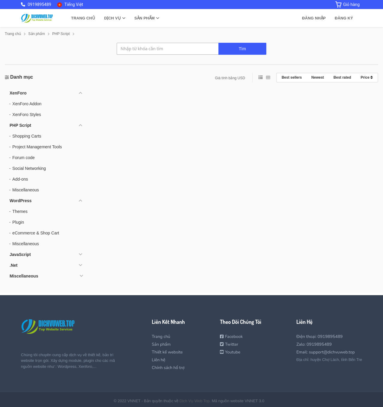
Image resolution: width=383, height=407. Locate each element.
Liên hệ (158, 360)
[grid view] (268, 77)
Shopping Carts (26, 136)
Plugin (18, 222)
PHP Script (20, 125)
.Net (13, 265)
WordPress (21, 200)
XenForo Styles (26, 114)
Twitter (229, 344)
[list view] (260, 77)
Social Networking (29, 168)
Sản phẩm (146, 18)
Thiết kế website (167, 352)
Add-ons (20, 179)
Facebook (231, 336)
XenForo (18, 93)
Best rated (342, 77)
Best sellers (292, 77)
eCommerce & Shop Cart (35, 233)
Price (367, 77)
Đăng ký (344, 18)
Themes (20, 211)
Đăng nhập (314, 18)
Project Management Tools (37, 146)
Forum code (23, 157)
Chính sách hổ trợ (168, 368)
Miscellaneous (25, 190)
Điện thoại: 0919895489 (319, 336)
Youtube (230, 352)
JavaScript (20, 254)
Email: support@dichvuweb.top (325, 352)
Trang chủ (83, 18)
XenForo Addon (26, 103)
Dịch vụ (114, 18)
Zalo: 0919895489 (314, 344)
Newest (317, 77)
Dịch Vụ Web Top (195, 401)
